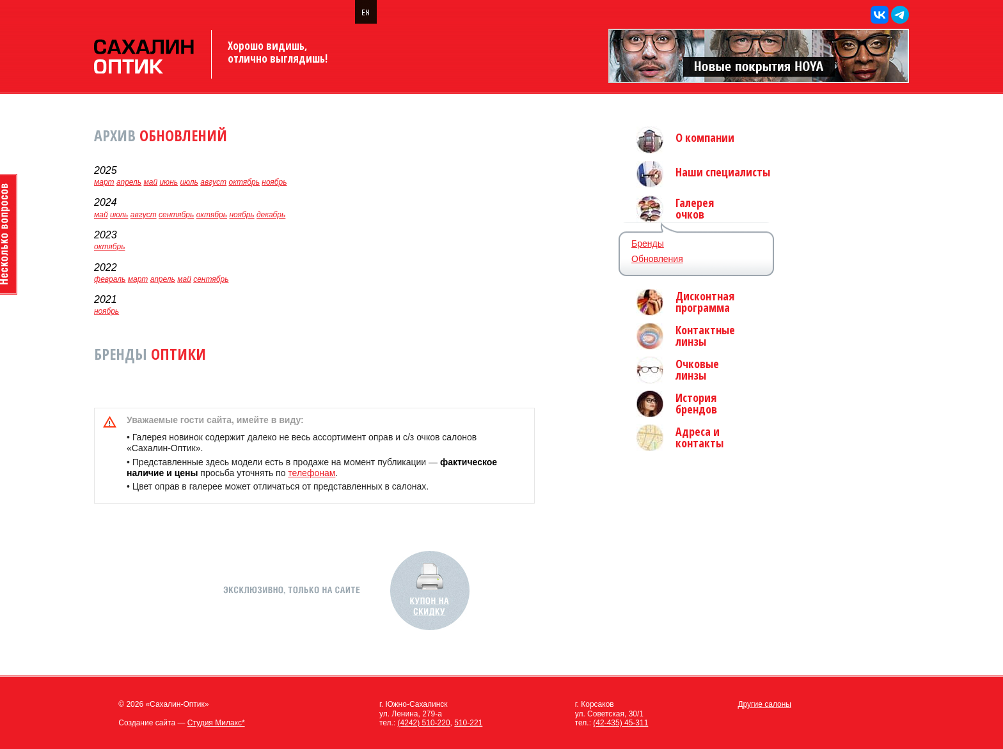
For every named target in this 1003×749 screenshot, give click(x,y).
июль (189, 182)
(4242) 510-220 (424, 722)
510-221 (468, 722)
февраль (109, 279)
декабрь (271, 214)
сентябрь (176, 214)
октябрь (243, 182)
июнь (168, 182)
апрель (128, 182)
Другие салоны (764, 704)
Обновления (657, 259)
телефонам (311, 473)
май (151, 182)
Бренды (647, 243)
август (213, 182)
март (104, 182)
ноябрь (274, 182)
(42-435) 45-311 (620, 722)
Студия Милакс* (216, 722)
